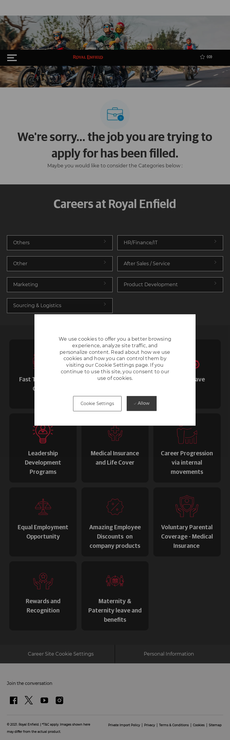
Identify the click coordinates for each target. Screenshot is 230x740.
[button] (97, 403)
